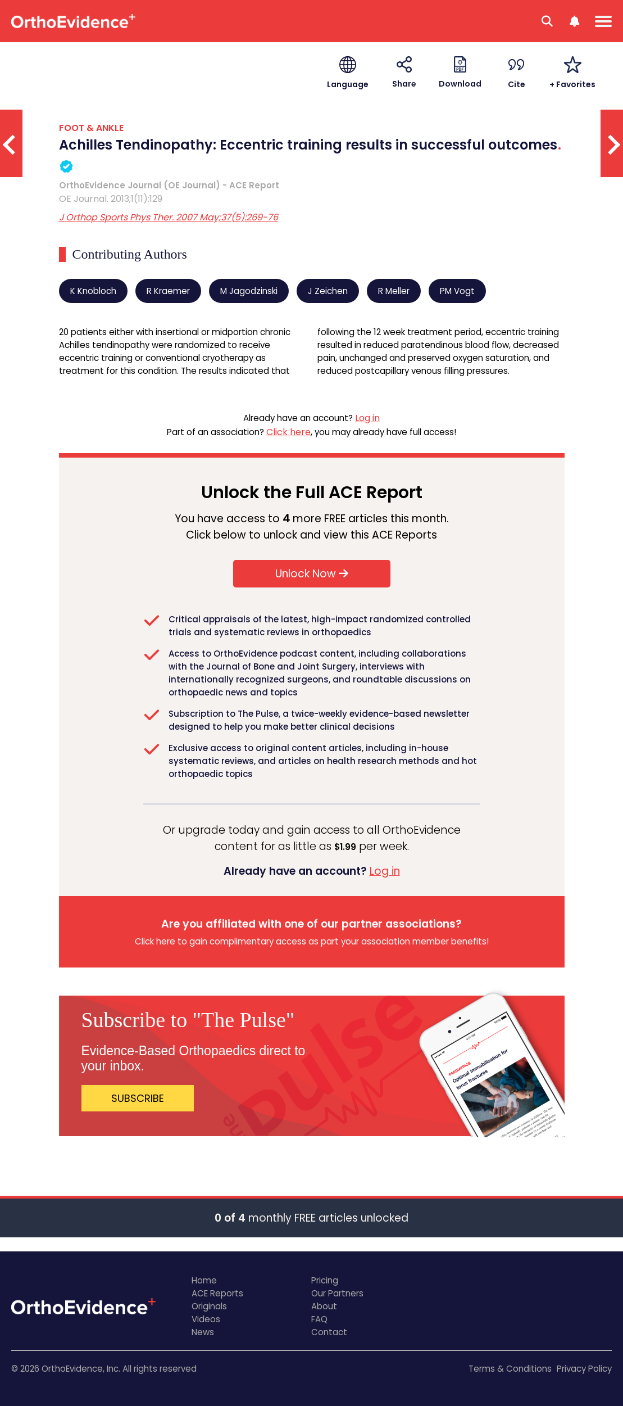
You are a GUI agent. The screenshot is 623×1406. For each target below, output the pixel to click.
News (203, 1332)
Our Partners (337, 1293)
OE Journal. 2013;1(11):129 (110, 198)
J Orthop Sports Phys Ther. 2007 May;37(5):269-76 (168, 217)
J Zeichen (328, 291)
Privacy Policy (584, 1369)
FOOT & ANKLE (91, 127)
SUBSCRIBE (137, 1098)
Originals (209, 1306)
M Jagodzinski (249, 291)
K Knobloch (93, 291)
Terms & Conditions (510, 1369)
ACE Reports (217, 1293)
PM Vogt (457, 291)
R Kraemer (168, 291)
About (324, 1306)
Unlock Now (311, 573)
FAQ (319, 1319)
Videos (206, 1319)
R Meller (394, 291)
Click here (288, 432)
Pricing (324, 1280)
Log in (367, 418)
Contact (329, 1332)
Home (204, 1280)
